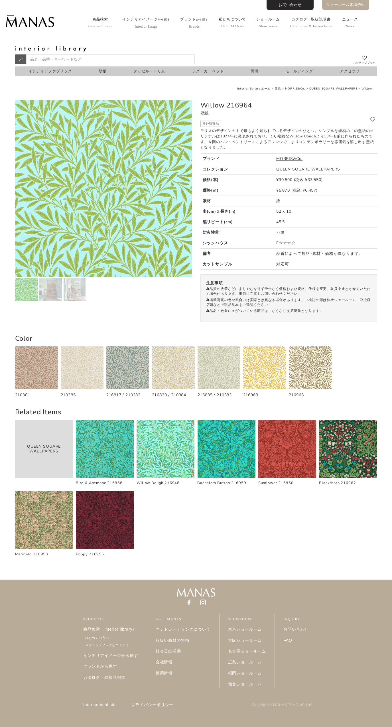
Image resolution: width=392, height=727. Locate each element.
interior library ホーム (254, 89)
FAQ (287, 640)
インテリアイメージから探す (110, 655)
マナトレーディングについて (183, 629)
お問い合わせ (290, 4)
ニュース (350, 22)
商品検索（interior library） (110, 629)
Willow (367, 89)
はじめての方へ (97, 637)
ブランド (194, 23)
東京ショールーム (245, 629)
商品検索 (100, 22)
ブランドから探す (100, 666)
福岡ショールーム (245, 673)
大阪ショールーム (245, 640)
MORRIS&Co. (295, 89)
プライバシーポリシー (152, 704)
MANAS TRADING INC (292, 704)
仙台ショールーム (245, 684)
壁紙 (278, 89)
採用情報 (164, 673)
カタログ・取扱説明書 (311, 22)
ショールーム (268, 22)
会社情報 (164, 662)
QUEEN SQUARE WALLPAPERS (333, 89)
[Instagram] (203, 602)
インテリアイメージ (146, 23)
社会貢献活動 (168, 651)
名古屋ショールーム (247, 651)
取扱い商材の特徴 (173, 640)
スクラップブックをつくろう (107, 645)
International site (100, 704)
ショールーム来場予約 (346, 4)
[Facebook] (189, 602)
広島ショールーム (245, 662)
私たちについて (232, 22)
